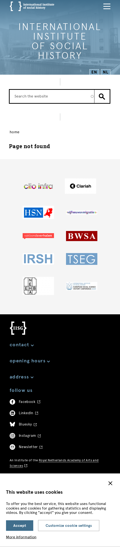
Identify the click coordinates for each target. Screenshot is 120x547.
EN (94, 72)
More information (21, 537)
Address (21, 377)
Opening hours (30, 361)
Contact (22, 345)
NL (105, 72)
